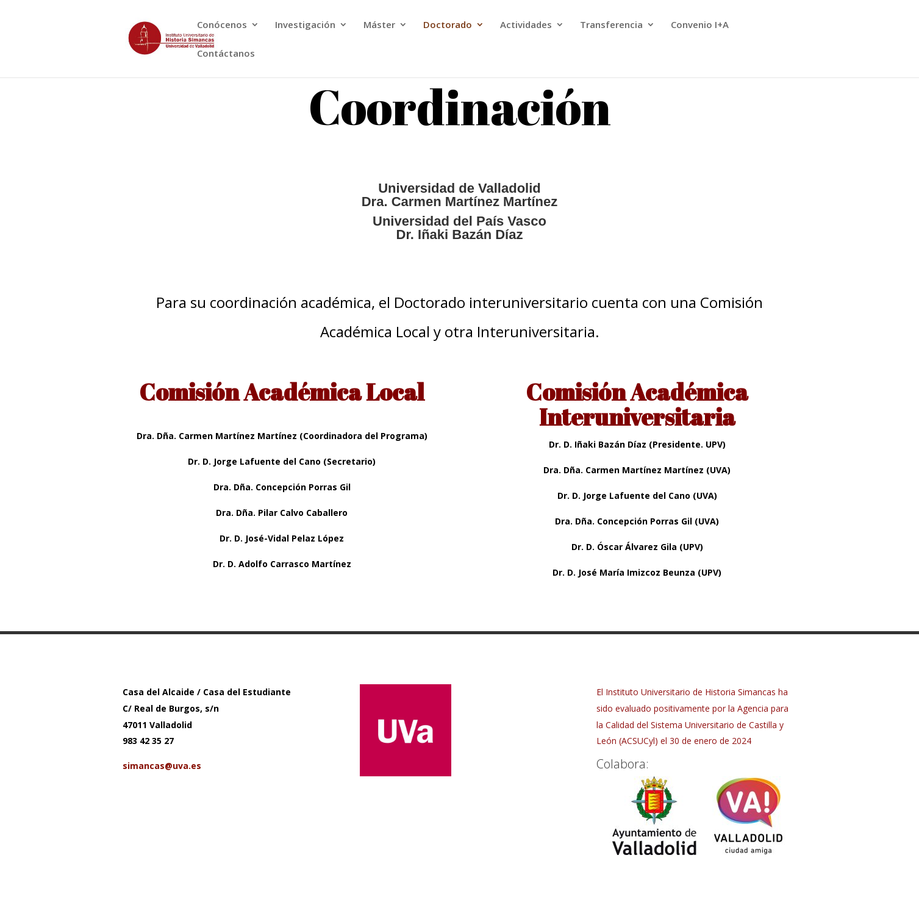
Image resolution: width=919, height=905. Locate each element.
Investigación (305, 25)
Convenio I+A (700, 25)
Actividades (526, 25)
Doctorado (447, 25)
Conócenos (222, 25)
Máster (379, 25)
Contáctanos (226, 54)
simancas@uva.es (162, 765)
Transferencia (611, 25)
